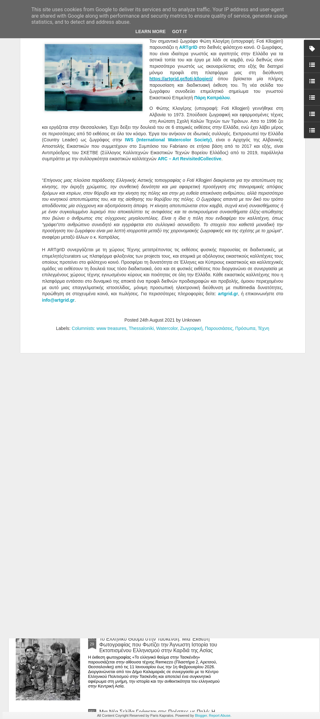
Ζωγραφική (191, 223)
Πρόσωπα (245, 223)
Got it (179, 31)
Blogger (201, 715)
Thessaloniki (141, 223)
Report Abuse (220, 715)
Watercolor (167, 223)
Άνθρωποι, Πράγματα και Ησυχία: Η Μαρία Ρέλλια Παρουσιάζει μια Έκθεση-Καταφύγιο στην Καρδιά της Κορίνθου (159, 425)
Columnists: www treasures (99, 223)
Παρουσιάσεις (219, 223)
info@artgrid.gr (58, 194)
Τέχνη (263, 223)
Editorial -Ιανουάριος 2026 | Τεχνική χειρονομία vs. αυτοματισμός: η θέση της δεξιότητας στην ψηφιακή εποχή (157, 498)
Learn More (150, 31)
